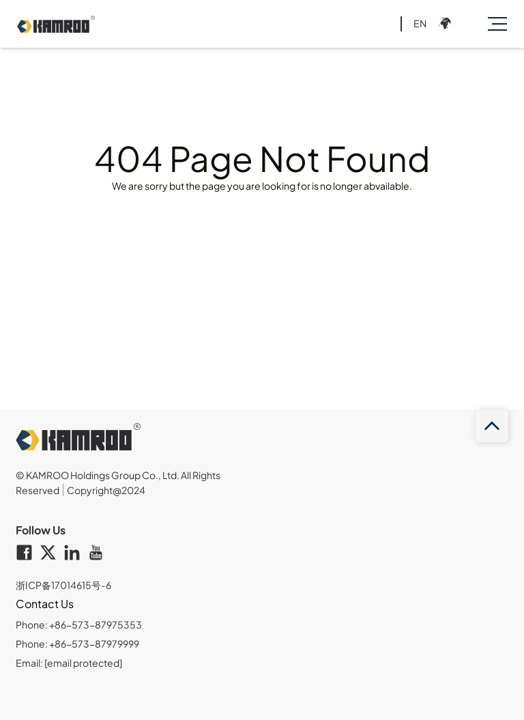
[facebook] (28, 553)
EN (419, 23)
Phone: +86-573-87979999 (77, 643)
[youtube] (99, 553)
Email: (69, 663)
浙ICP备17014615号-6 (63, 585)
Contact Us (45, 603)
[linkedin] (75, 553)
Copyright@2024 (106, 490)
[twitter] (51, 553)
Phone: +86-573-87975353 (79, 624)
